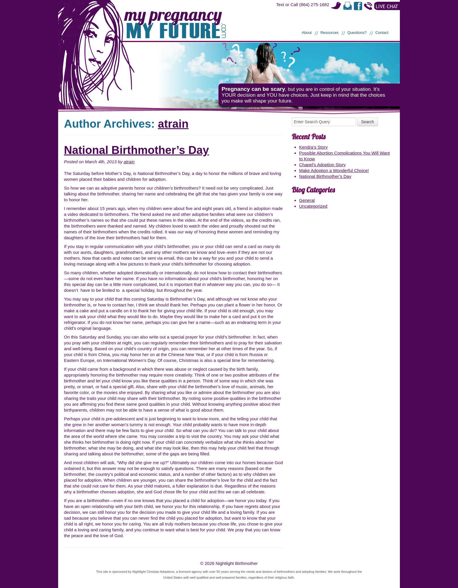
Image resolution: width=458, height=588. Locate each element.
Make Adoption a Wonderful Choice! (334, 170)
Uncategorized (313, 206)
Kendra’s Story (313, 147)
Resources (329, 32)
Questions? (357, 32)
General (307, 200)
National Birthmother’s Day (136, 150)
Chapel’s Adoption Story (322, 164)
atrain (173, 123)
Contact (381, 32)
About (307, 32)
